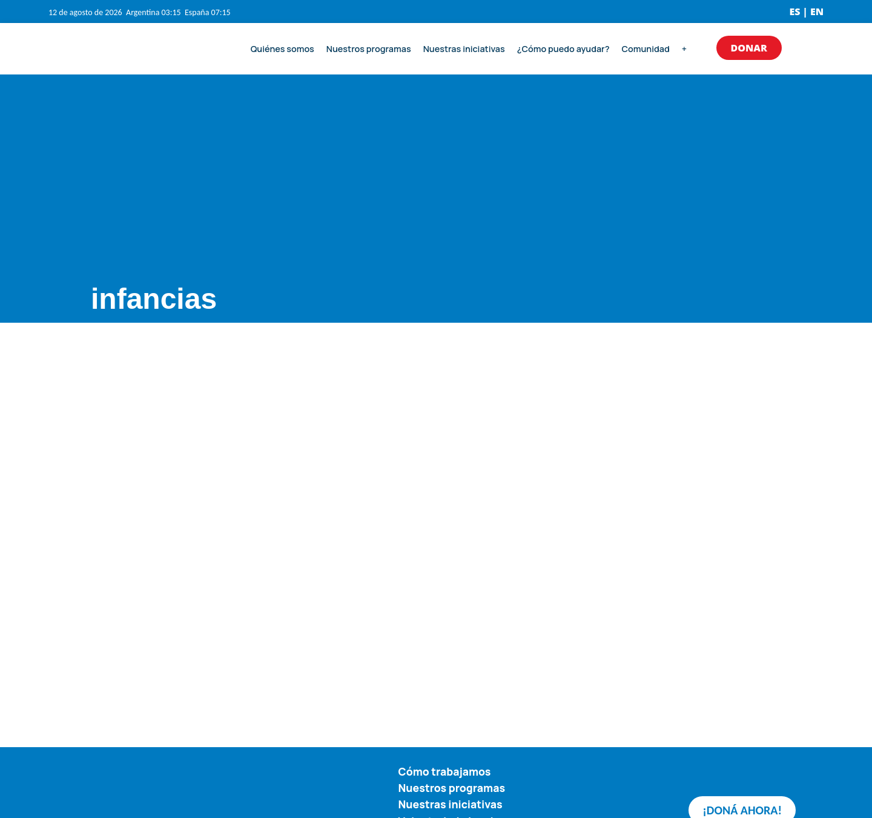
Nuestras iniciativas (464, 48)
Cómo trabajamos (444, 771)
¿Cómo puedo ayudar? (563, 48)
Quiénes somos (282, 48)
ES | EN (806, 11)
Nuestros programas (368, 48)
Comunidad (645, 48)
